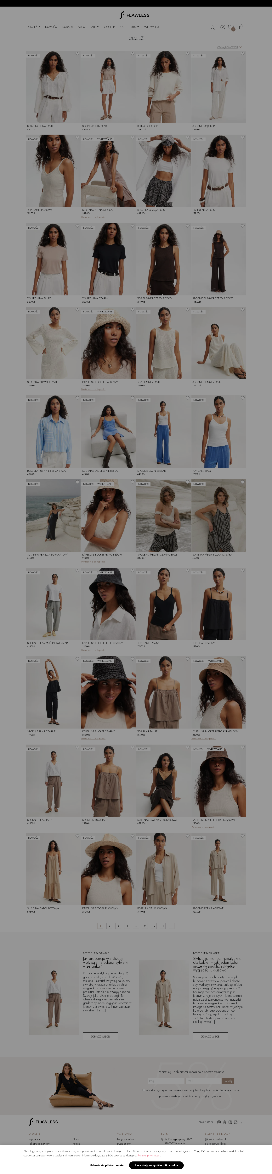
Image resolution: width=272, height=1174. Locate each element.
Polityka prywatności (149, 1155)
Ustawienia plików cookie (107, 1165)
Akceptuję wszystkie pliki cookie (156, 1165)
